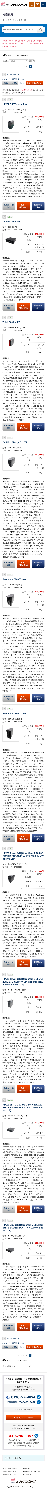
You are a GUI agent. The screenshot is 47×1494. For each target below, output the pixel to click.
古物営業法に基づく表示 (9, 1474)
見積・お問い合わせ (34, 83)
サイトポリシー (27, 1469)
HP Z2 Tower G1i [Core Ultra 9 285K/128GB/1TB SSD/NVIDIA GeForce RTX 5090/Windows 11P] (23, 982)
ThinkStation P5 (11, 322)
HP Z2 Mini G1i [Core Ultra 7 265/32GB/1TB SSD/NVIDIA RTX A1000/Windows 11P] (23, 1228)
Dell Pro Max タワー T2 (15, 442)
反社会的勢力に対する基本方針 (31, 1471)
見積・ (23, 206)
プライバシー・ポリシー (9, 1471)
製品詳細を (38, 206)
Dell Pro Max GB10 (13, 221)
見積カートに (9, 206)
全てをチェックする (13, 74)
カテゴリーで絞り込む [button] (13, 1458)
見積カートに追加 (10, 83)
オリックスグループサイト (10, 1469)
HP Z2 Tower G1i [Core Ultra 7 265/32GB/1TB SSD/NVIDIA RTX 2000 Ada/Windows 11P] (23, 856)
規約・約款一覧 (27, 1474)
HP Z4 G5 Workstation (15, 104)
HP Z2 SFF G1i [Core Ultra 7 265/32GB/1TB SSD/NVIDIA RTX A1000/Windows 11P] (23, 1107)
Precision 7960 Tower (14, 579)
